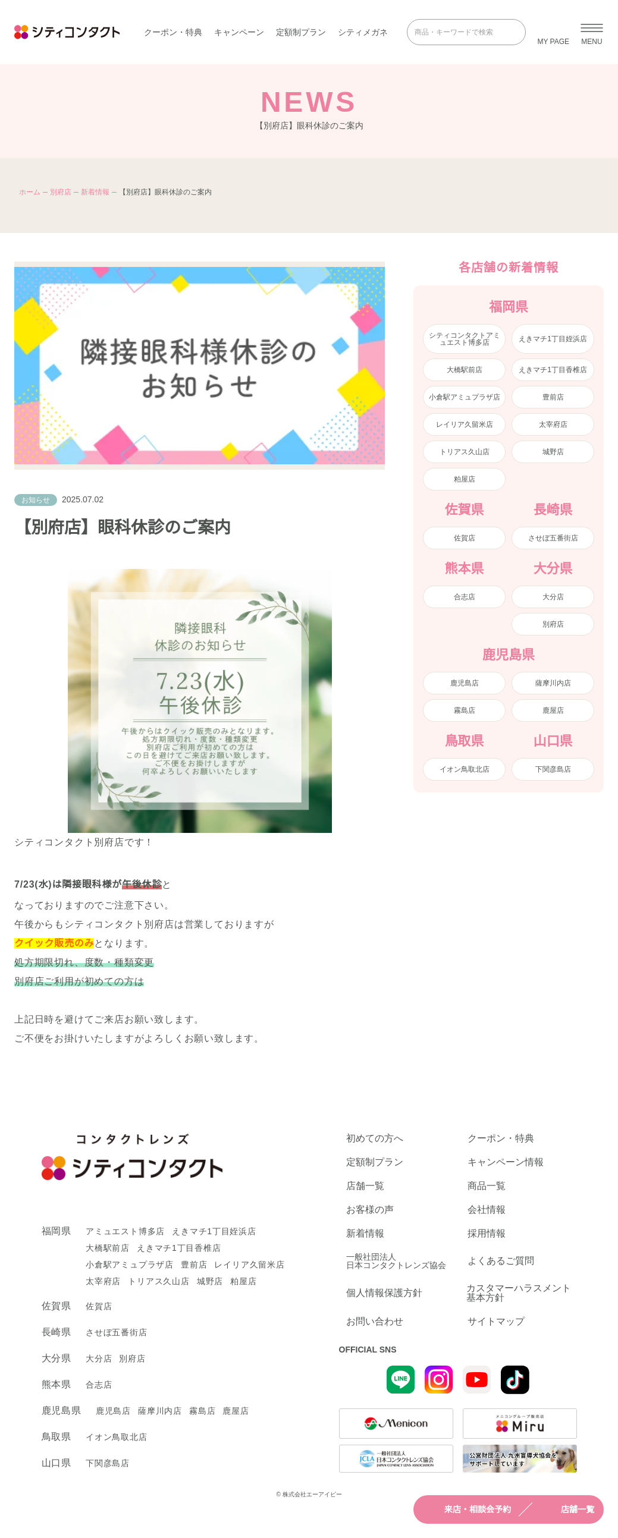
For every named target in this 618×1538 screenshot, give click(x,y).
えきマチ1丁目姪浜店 (553, 339)
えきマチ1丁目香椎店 (553, 370)
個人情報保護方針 (384, 1293)
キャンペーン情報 (506, 1162)
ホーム (29, 192)
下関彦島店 (553, 769)
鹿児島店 (464, 683)
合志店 (464, 597)
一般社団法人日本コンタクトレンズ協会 (396, 1261)
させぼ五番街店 (553, 538)
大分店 (553, 597)
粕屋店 (464, 479)
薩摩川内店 (553, 683)
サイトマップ (496, 1321)
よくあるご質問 (501, 1261)
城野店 (553, 452)
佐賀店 (464, 538)
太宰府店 (553, 424)
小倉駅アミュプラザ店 (464, 397)
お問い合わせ (374, 1321)
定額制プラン (301, 32)
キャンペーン (239, 32)
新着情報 (95, 192)
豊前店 (553, 397)
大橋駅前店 (464, 370)
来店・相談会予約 (467, 1509)
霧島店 (464, 710)
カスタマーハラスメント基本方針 (518, 1293)
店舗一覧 (566, 1509)
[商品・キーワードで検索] (458, 32)
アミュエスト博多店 (125, 1231)
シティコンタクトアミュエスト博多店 (464, 339)
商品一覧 (487, 1186)
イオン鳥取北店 (465, 769)
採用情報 (487, 1233)
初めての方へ (374, 1138)
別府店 (60, 192)
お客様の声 (370, 1210)
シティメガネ (363, 32)
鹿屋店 (553, 710)
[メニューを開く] (592, 32)
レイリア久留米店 (464, 424)
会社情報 (487, 1210)
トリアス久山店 (465, 452)
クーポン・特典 (173, 32)
